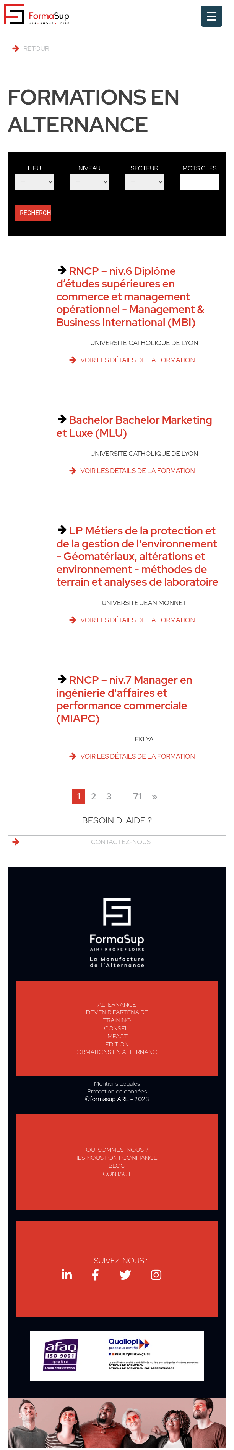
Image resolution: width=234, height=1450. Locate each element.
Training (117, 1020)
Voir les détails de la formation (137, 360)
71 (137, 796)
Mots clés (199, 168)
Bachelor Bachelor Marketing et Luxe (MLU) (134, 426)
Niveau (89, 168)
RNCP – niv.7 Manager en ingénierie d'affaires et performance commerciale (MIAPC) (124, 699)
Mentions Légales (117, 1084)
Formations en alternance (117, 1052)
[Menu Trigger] (211, 16)
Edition (117, 1044)
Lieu (34, 168)
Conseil (117, 1028)
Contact (117, 1174)
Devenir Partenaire (117, 1012)
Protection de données (117, 1091)
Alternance (117, 1005)
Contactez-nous (121, 842)
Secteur (144, 168)
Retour (36, 48)
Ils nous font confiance (116, 1158)
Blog (117, 1166)
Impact (117, 1036)
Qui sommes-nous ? (117, 1150)
